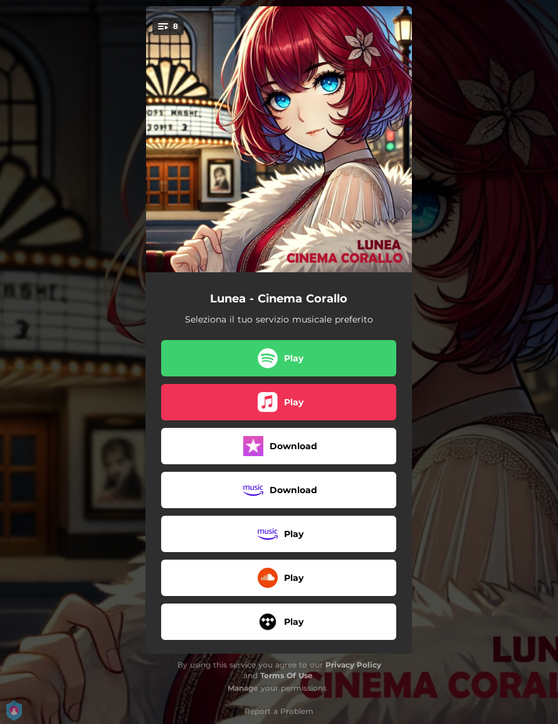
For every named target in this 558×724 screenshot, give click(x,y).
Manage (243, 688)
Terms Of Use (286, 675)
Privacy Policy (353, 664)
